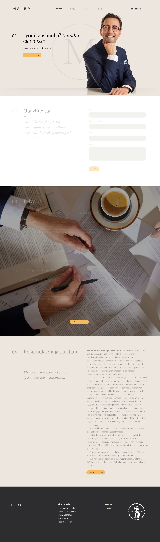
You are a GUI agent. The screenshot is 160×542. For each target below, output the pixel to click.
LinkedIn (108, 508)
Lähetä (94, 169)
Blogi (100, 9)
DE (140, 9)
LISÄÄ (32, 54)
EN (132, 9)
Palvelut (73, 9)
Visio (86, 9)
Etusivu (59, 9)
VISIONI (96, 474)
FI (136, 9)
